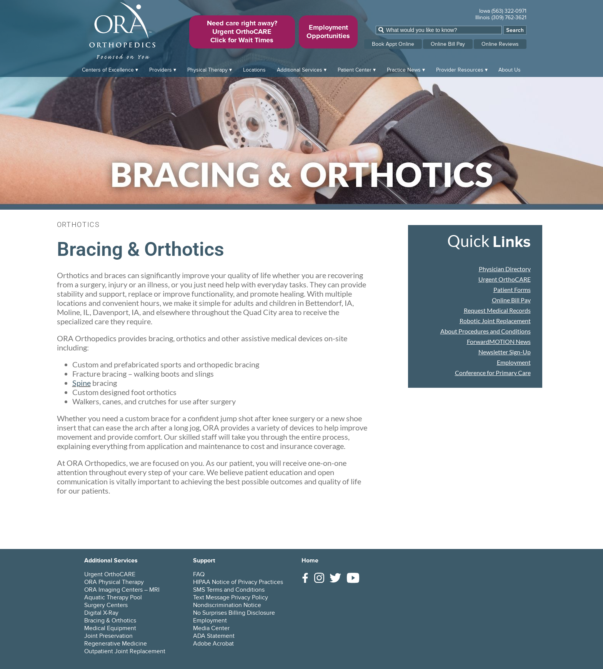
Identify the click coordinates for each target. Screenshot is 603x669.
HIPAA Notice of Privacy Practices (238, 582)
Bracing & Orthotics (110, 620)
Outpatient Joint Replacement (124, 651)
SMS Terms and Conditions (229, 590)
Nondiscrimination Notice (227, 605)
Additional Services (299, 70)
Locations (254, 70)
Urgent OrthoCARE (504, 279)
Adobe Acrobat (213, 643)
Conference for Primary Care (493, 372)
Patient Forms (512, 289)
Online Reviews (500, 44)
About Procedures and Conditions (485, 331)
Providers (160, 70)
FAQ (199, 574)
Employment (514, 362)
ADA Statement (214, 636)
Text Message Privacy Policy (230, 597)
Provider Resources (459, 70)
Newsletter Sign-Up (504, 351)
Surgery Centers (106, 605)
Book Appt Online (393, 44)
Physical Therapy (207, 70)
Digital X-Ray (101, 613)
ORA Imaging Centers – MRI (122, 590)
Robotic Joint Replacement (495, 320)
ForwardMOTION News (499, 341)
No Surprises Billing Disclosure (234, 613)
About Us (509, 70)
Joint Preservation (108, 636)
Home (310, 560)
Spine (81, 382)
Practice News (404, 70)
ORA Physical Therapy (114, 582)
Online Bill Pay (448, 44)
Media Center (211, 628)
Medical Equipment (110, 628)
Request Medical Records (497, 310)
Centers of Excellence (108, 70)
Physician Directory (505, 268)
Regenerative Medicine (115, 643)
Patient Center (354, 70)
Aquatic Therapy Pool (113, 597)
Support (204, 560)
